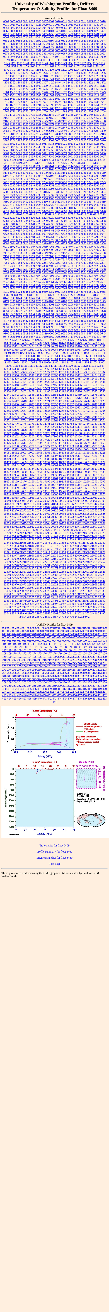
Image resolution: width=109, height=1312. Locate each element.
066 (19, 637)
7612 (38, 278)
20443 (38, 513)
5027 (103, 143)
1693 (32, 105)
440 (100, 692)
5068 (32, 153)
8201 (45, 304)
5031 (25, 146)
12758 (46, 420)
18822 (101, 468)
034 (69, 630)
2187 (96, 121)
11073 (15, 359)
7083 (13, 249)
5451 (19, 208)
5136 (19, 166)
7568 (64, 272)
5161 (32, 169)
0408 (77, 31)
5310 (25, 191)
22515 (101, 568)
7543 (77, 269)
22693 (62, 574)
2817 (38, 134)
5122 (38, 162)
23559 (31, 603)
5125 (57, 162)
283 (54, 669)
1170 (95, 66)
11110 (24, 365)
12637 (70, 404)
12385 (7, 375)
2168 (103, 117)
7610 (25, 278)
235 (24, 663)
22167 (70, 558)
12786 (86, 423)
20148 (101, 504)
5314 (38, 191)
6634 (45, 233)
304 (54, 672)
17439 (78, 439)
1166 (70, 66)
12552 (62, 394)
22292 (54, 565)
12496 (78, 391)
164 (90, 650)
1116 (51, 59)
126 (4, 647)
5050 (32, 150)
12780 (38, 423)
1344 (64, 79)
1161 (38, 66)
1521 (19, 88)
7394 (38, 265)
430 (49, 692)
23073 (46, 590)
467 (24, 698)
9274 (19, 330)
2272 (58, 124)
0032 (64, 24)
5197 (51, 175)
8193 (103, 301)
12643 (15, 407)
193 (24, 656)
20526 (86, 513)
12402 (86, 375)
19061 (78, 475)
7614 (51, 278)
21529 (70, 539)
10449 (78, 343)
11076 (31, 359)
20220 (62, 507)
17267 (31, 436)
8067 (77, 291)
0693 (90, 43)
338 (9, 679)
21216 (85, 529)
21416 (23, 536)
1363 (19, 82)
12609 (54, 397)
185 (90, 653)
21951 (78, 552)
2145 (64, 114)
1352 (13, 82)
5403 (32, 201)
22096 (31, 558)
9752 (8, 339)
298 (24, 672)
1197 (32, 69)
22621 (101, 571)
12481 (15, 391)
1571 (51, 92)
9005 (77, 323)
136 (54, 647)
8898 (58, 323)
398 (100, 685)
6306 (90, 220)
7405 (64, 265)
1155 (102, 63)
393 (74, 685)
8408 (103, 314)
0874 (6, 53)
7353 (96, 262)
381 (14, 685)
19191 (38, 481)
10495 (94, 346)
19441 (38, 487)
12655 (7, 410)
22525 (15, 571)
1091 (7, 59)
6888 (96, 240)
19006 (23, 475)
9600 (51, 333)
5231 (25, 182)
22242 (70, 561)
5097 (103, 156)
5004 (64, 140)
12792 (23, 426)
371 (69, 682)
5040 (83, 146)
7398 (45, 265)
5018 (51, 143)
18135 (70, 452)
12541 (7, 394)
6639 (71, 233)
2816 (32, 134)
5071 (45, 153)
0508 (13, 37)
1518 (103, 85)
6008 (64, 208)
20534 (15, 516)
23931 (94, 610)
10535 (15, 349)
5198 (58, 175)
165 (95, 650)
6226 (32, 217)
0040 (96, 24)
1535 (71, 88)
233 (14, 663)
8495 (58, 320)
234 (19, 663)
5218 (51, 179)
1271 (19, 72)
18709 (70, 465)
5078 (90, 153)
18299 (46, 455)
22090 (15, 558)
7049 (32, 246)
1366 (38, 82)
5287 (32, 188)
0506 (103, 34)
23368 (23, 597)
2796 (77, 130)
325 (49, 676)
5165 (58, 169)
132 (34, 647)
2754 (83, 127)
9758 (34, 339)
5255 (71, 185)
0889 (77, 53)
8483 (32, 320)
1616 (77, 95)
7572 (77, 272)
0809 (13, 47)
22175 (85, 558)
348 (59, 679)
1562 (96, 88)
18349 (7, 459)
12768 (70, 420)
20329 (62, 510)
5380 (13, 198)
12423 (15, 381)
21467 (78, 536)
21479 (94, 536)
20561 (46, 516)
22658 (31, 574)
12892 (7, 433)
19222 (70, 481)
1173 (13, 69)
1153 (89, 63)
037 (85, 630)
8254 (6, 310)
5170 (90, 169)
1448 (64, 82)
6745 (12, 236)
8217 (38, 307)
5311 (32, 191)
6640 (77, 233)
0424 (19, 34)
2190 (13, 124)
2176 (51, 121)
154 (39, 650)
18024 (46, 449)
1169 (89, 66)
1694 (38, 105)
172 (24, 653)
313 (99, 672)
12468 (38, 388)
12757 (38, 420)
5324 (103, 191)
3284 (103, 137)
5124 (51, 162)
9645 (103, 333)
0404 (51, 31)
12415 (62, 378)
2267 (25, 124)
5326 (13, 195)
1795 (32, 114)
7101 (77, 249)
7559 (38, 272)
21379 (101, 533)
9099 (51, 327)
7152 (64, 253)
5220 (57, 179)
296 (14, 672)
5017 (45, 143)
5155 (96, 166)
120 (79, 643)
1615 (71, 95)
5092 (77, 156)
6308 (103, 220)
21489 (15, 539)
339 (14, 679)
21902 (23, 552)
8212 (6, 307)
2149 (90, 114)
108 (20, 643)
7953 (51, 288)
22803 (46, 581)
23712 (23, 607)
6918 (38, 243)
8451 (51, 317)
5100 (13, 159)
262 (54, 666)
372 (74, 682)
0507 (6, 37)
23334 (86, 594)
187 (100, 653)
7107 (96, 249)
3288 (25, 140)
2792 (58, 130)
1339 (38, 79)
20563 (54, 516)
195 (34, 656)
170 (14, 653)
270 (95, 666)
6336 (57, 224)
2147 (77, 114)
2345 (51, 127)
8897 (51, 323)
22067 (94, 555)
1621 (103, 95)
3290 (38, 140)
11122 (77, 365)
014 (74, 627)
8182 (58, 301)
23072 (38, 590)
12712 (22, 413)
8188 (83, 301)
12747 (78, 417)
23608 (78, 603)
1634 (64, 98)
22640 (7, 574)
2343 (38, 127)
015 (79, 627)
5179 (45, 172)
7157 (96, 253)
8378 (103, 310)
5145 (77, 166)
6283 (19, 220)
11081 (38, 359)
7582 (103, 272)
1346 (77, 79)
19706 (94, 491)
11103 (77, 362)
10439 (46, 343)
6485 (64, 230)
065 (14, 637)
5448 (103, 204)
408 (44, 688)
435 (74, 692)
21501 (38, 539)
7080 (96, 246)
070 (39, 637)
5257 (77, 185)
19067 (7, 478)
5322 (90, 191)
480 (90, 698)
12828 (7, 430)
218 (44, 659)
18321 (78, 455)
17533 (31, 442)
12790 (7, 426)
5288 (38, 188)
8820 (25, 323)
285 (64, 669)
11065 (101, 356)
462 (105, 695)
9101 (58, 327)
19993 (62, 497)
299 (29, 672)
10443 (62, 343)
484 (54, 701)
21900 (15, 552)
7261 (45, 262)
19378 (86, 484)
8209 (90, 304)
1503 (25, 85)
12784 (70, 423)
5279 (90, 185)
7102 (83, 249)
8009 (103, 288)
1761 (58, 108)
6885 (83, 240)
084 (4, 640)
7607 (13, 278)
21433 (38, 536)
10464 (31, 346)
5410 (45, 201)
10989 (94, 349)
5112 (83, 159)
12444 (86, 381)
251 (105, 663)
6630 (19, 233)
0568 (77, 37)
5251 (51, 185)
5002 (51, 140)
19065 (94, 475)
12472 (54, 388)
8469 (83, 317)
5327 (19, 195)
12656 (15, 410)
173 (29, 653)
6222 (6, 217)
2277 (90, 124)
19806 (54, 494)
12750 (101, 417)
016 (84, 627)
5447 (96, 204)
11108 (16, 365)
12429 (46, 381)
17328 (78, 436)
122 (89, 643)
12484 (38, 391)
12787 (94, 423)
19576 (94, 487)
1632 (51, 98)
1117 (57, 59)
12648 (54, 407)
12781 (46, 423)
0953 (103, 53)
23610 (86, 603)
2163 (71, 117)
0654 (51, 43)
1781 (58, 111)
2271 (51, 124)
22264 (7, 565)
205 (85, 656)
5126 (64, 162)
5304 (90, 188)
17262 (15, 436)
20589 (94, 516)
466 (19, 698)
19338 (38, 484)
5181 (58, 172)
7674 (96, 282)
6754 (70, 236)
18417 (78, 459)
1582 (19, 95)
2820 (58, 134)
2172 (25, 121)
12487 (54, 391)
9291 (45, 330)
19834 (62, 494)
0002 (13, 21)
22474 (46, 568)
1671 (13, 101)
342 (29, 679)
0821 (25, 47)
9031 (6, 327)
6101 (13, 214)
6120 (57, 214)
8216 (32, 307)
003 (19, 627)
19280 (85, 481)
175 (39, 653)
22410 (101, 565)
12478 (94, 388)
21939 (62, 552)
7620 (77, 278)
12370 (101, 368)
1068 (32, 56)
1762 (64, 108)
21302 (54, 533)
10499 (7, 349)
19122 (78, 478)
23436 (78, 597)
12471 (46, 388)
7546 (83, 269)
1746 (64, 105)
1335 (13, 79)
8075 (83, 291)
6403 (38, 230)
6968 (103, 243)
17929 (94, 446)
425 (24, 692)
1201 (57, 69)
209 (105, 656)
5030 (19, 146)
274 (9, 669)
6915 (19, 243)
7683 (6, 285)
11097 (31, 362)
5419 (103, 201)
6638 (64, 233)
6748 (32, 236)
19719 (7, 494)
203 (74, 656)
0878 (32, 53)
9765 (72, 339)
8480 (13, 320)
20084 (78, 500)
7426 (103, 265)
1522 (25, 88)
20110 (23, 504)
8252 (96, 307)
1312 (6, 76)
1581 (13, 95)
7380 (13, 265)
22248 (86, 561)
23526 (94, 600)
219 (49, 659)
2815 (25, 134)
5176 (25, 172)
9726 (77, 336)
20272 (23, 510)
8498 (71, 320)
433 (64, 692)
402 (14, 688)
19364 (78, 484)
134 (44, 647)
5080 (103, 153)
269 (90, 666)
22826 (70, 581)
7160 (13, 256)
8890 (38, 323)
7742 (45, 285)
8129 (77, 294)
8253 (103, 307)
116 (59, 643)
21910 (38, 552)
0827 (51, 47)
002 (14, 627)
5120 (25, 162)
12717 (46, 413)
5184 (77, 172)
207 (95, 656)
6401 (32, 230)
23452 (94, 597)
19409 (15, 487)
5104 (39, 159)
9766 (79, 339)
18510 (31, 462)
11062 (85, 356)
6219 (96, 214)
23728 (31, 607)
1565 (13, 92)
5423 (25, 204)
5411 (51, 201)
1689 (13, 105)
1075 (45, 56)
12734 (23, 417)
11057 (70, 356)
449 (39, 695)
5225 (90, 179)
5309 (19, 191)
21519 (54, 539)
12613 (85, 397)
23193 (31, 594)
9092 (25, 327)
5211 (6, 179)
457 (79, 695)
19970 (38, 497)
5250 (45, 185)
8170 (103, 298)
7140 (32, 253)
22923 (54, 584)
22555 (46, 571)
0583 (13, 40)
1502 (19, 85)
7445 (13, 269)
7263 (58, 262)
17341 (94, 436)
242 (59, 663)
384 (29, 685)
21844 (7, 549)
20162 (15, 507)
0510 (25, 37)
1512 (64, 85)
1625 (25, 98)
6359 (38, 227)
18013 (31, 449)
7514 (51, 269)
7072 (64, 246)
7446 (19, 269)
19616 (46, 491)
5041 (90, 146)
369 (59, 682)
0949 (96, 53)
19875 (94, 494)
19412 (23, 487)
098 (74, 640)
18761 (23, 468)
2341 (25, 127)
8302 (51, 310)
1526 (51, 88)
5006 (77, 140)
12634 (46, 404)
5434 (64, 204)
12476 (78, 388)
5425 (38, 204)
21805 (23, 545)
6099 (6, 214)
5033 (38, 146)
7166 (38, 256)
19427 (31, 487)
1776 (25, 111)
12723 (62, 413)
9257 (90, 327)
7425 (96, 265)
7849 (6, 288)
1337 (25, 79)
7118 (6, 253)
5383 (25, 198)
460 (95, 695)
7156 (90, 253)
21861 (38, 549)
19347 (54, 484)
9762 (53, 339)
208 (100, 656)
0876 (19, 53)
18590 (70, 462)
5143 (64, 166)
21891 (7, 552)
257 (29, 666)
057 (79, 634)
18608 (94, 462)
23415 (62, 597)
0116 (25, 31)
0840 (25, 50)
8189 (90, 301)
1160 (32, 66)
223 (69, 659)
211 (9, 659)
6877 (45, 240)
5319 (70, 191)
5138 (32, 166)
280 (39, 669)
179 (59, 653)
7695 (13, 285)
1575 (77, 92)
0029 (45, 24)
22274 (23, 565)
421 (4, 692)
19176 (23, 481)
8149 (38, 298)
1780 (51, 111)
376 (95, 682)
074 (59, 637)
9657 (32, 336)
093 (49, 640)
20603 (23, 520)
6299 (45, 220)
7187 (96, 256)
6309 (6, 224)
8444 (32, 317)
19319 (23, 484)
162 (79, 650)
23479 (23, 600)
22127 (46, 558)
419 (99, 688)
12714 (30, 413)
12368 (86, 368)
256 (24, 666)
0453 (32, 34)
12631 (23, 404)
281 (44, 669)
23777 (70, 607)
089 (29, 640)
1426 (51, 82)
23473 (15, 600)
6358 (32, 227)
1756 (25, 108)
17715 (23, 446)
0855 (71, 50)
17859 (54, 446)
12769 (78, 420)
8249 (90, 307)
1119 (70, 59)
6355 (13, 227)
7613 (45, 278)
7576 (90, 272)
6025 (32, 211)
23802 (94, 607)
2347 (64, 127)
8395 (77, 314)
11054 (54, 356)
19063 (86, 475)
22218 (38, 561)
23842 (23, 610)
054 (64, 634)
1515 (83, 85)
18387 (54, 459)
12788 (101, 423)
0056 (38, 27)
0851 (45, 50)
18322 (86, 455)
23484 (38, 600)
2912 (96, 134)
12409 (23, 378)
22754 (78, 578)
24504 (23, 616)
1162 (45, 66)
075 (64, 637)
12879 (31, 430)
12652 (86, 407)
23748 (46, 607)
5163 (45, 169)
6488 (77, 230)
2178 (58, 121)
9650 (13, 336)
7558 (32, 272)
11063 (93, 356)
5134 (6, 166)
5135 (13, 166)
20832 (78, 523)
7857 (19, 288)
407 (39, 688)
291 (95, 669)
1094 (26, 59)
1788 (103, 111)
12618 (23, 401)
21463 (70, 536)
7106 (90, 249)
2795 (71, 130)
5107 (58, 159)
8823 (32, 323)
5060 (83, 150)
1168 (83, 66)
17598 (78, 442)
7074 (71, 246)
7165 (32, 256)
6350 (90, 224)
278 (29, 669)
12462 (23, 388)
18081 (7, 452)
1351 (6, 82)
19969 (31, 497)
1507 (38, 85)
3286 (13, 140)
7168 (51, 256)
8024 (19, 291)
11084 (54, 359)
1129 (32, 63)
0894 (90, 53)
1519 (6, 88)
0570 (90, 37)
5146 (83, 166)
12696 (62, 410)
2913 (103, 134)
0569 (83, 37)
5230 (19, 182)
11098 (39, 362)
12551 (54, 394)
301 (39, 672)
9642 (96, 333)
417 (89, 688)
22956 (86, 584)
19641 (62, 491)
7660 (45, 282)
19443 (46, 487)
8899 (64, 323)
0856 (77, 50)
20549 (38, 516)
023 (14, 630)
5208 (90, 175)
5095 (96, 156)
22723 (101, 574)
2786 (19, 130)
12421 (7, 381)
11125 (84, 365)
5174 (13, 172)
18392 (62, 459)
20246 (94, 507)
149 (14, 650)
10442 (54, 343)
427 (34, 692)
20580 (86, 516)
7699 (25, 285)
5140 (45, 166)
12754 (23, 420)
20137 (78, 504)
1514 (77, 85)
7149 (45, 253)
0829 (64, 47)
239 (44, 663)
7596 (51, 275)
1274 (38, 72)
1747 (71, 105)
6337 (64, 224)
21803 (15, 545)
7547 (90, 269)
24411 (93, 613)
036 (79, 630)
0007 (45, 21)
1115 (45, 59)
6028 (51, 211)
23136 (101, 590)
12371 (7, 372)
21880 (78, 549)
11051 (38, 356)
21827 (70, 545)
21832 (78, 545)
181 (69, 653)
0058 (51, 27)
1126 (13, 63)
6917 (32, 243)
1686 (96, 101)
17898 (78, 446)
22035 (54, 555)
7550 (103, 269)
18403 (70, 459)
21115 (38, 529)
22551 (31, 571)
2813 (13, 134)
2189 (6, 124)
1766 (90, 108)
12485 (46, 391)
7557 (25, 272)
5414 (70, 201)
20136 (70, 504)
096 (64, 640)
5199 (64, 175)
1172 (6, 69)
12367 (78, 368)
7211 (25, 259)
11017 (7, 356)
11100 (54, 362)
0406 (64, 31)
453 (59, 695)
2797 (83, 130)
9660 (45, 336)
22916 (46, 584)
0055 (32, 27)
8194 (6, 304)
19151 (7, 481)
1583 (25, 95)
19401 (7, 487)
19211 (54, 481)
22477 (54, 568)
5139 (38, 166)
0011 (64, 21)
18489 (23, 462)
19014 (31, 475)
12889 (101, 430)
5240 (83, 182)
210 (4, 659)
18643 (15, 465)
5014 (25, 143)
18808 (70, 468)
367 (49, 682)
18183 (93, 452)
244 (69, 663)
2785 (13, 130)
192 (19, 656)
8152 (51, 298)
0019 (6, 24)
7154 (77, 253)
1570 (45, 92)
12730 (7, 417)
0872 (96, 50)
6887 (90, 240)
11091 (93, 359)
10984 (54, 349)
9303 (90, 330)
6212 (83, 214)
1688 (6, 105)
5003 (58, 140)
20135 (62, 504)
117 (64, 643)
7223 (90, 259)
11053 (46, 356)
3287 (19, 140)
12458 (94, 385)
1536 (77, 88)
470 (39, 698)
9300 (71, 330)
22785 (31, 581)
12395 (46, 375)
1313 (13, 76)
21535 (78, 539)
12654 (101, 407)
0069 (19, 31)
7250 (96, 259)
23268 (46, 594)
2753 (77, 127)
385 (34, 685)
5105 (45, 159)
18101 (46, 452)
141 (79, 647)
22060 (78, 555)
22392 (86, 565)
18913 (78, 471)
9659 (38, 336)
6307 (96, 220)
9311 (12, 333)
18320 (70, 455)
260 (44, 666)
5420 (6, 204)
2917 (25, 137)
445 (19, 695)
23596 (54, 603)
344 (39, 679)
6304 (77, 220)
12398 (62, 375)
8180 (51, 301)
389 (54, 685)
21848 (23, 549)
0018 (103, 21)
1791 (19, 114)
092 (44, 640)
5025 (90, 143)
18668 (38, 465)
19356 (62, 484)
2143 (51, 114)
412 (64, 688)
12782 (54, 423)
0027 (32, 24)
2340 (19, 127)
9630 (64, 333)
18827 (7, 471)
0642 (90, 40)
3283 (96, 137)
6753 (64, 236)
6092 (64, 211)
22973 (23, 587)
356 (100, 679)
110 (30, 643)
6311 (19, 224)
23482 (31, 600)
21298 (46, 533)
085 (9, 640)
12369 (94, 368)
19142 (101, 478)
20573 (70, 516)
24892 (78, 616)
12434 (78, 381)
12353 (7, 368)
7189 (6, 259)
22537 (23, 571)
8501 (83, 320)
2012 (45, 114)
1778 (38, 111)
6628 (6, 233)
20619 (46, 520)
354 (90, 679)
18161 (78, 452)
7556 (19, 272)
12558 (70, 394)
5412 (57, 201)
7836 (90, 285)
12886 (86, 430)
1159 (26, 66)
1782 (64, 111)
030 (49, 630)
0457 (58, 34)
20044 (23, 500)
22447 (31, 568)
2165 (83, 117)
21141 (54, 529)
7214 (45, 259)
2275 (77, 124)
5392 (77, 198)
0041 (103, 24)
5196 (45, 175)
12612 (78, 397)
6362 (58, 227)
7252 (6, 262)
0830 (71, 47)
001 (9, 627)
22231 (54, 561)
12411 (38, 378)
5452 (25, 208)
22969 (101, 584)
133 (39, 647)
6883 (71, 240)
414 (74, 688)
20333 (70, 510)
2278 (96, 124)
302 (44, 672)
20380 (31, 513)
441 (105, 692)
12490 (62, 391)
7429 (6, 269)
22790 (38, 581)
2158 (45, 117)
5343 (77, 195)
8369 (77, 310)
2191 (19, 124)
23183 (15, 594)
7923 (38, 288)
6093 (71, 211)
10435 (23, 343)
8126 (64, 294)
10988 (86, 349)
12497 (86, 391)
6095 (83, 211)
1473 (6, 85)
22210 (23, 561)
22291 (46, 565)
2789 (38, 130)
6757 (90, 236)
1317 (38, 76)
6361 (51, 227)
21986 (31, 555)
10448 (70, 343)
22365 (70, 565)
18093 (23, 452)
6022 (13, 211)
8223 (51, 307)
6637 (58, 233)
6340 (83, 224)
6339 (77, 224)
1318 (45, 76)
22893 (31, 584)
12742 (54, 417)
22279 (38, 565)
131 (29, 647)
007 (39, 627)
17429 (62, 439)
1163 (51, 66)
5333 (58, 195)
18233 (7, 455)
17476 (7, 442)
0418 (83, 31)
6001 (45, 208)
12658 (31, 410)
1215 (89, 69)
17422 (46, 439)
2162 (64, 117)
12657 (23, 410)
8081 (90, 291)
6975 (19, 246)
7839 (96, 285)
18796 (62, 468)
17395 (31, 439)
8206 (71, 304)
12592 (101, 394)
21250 (93, 529)
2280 (6, 127)
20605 (31, 520)
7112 (103, 249)
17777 (46, 446)
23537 (7, 603)
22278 (31, 565)
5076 (77, 153)
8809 (19, 323)
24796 (70, 616)
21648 (7, 542)
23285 (62, 594)
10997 (46, 352)
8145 (25, 298)
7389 (32, 265)
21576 (101, 539)
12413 (54, 378)
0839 (19, 50)
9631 (70, 333)
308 (74, 672)
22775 (23, 581)
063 (4, 637)
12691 (54, 410)
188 (105, 653)
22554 (38, 571)
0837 (13, 50)
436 (79, 692)
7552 (6, 272)
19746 (31, 494)
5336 (71, 195)
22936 (70, 584)
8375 (96, 310)
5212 (12, 179)
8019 (13, 291)
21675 (46, 542)
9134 (71, 327)
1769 (6, 111)
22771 (15, 581)
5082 (13, 156)
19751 (38, 494)
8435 (19, 317)
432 (59, 692)
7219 (64, 259)
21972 (101, 552)
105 (5, 643)
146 (105, 647)
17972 (15, 449)
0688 (58, 43)
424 (19, 692)
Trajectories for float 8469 (55, 845)
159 (64, 650)
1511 (57, 85)
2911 (90, 134)
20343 (86, 510)
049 (39, 634)
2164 (77, 117)
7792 (64, 285)
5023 (77, 143)
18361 (15, 459)
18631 (7, 465)
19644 (70, 491)
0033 (71, 24)
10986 (70, 349)
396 (90, 685)
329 (69, 676)
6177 (70, 214)
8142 (6, 298)
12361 (31, 368)
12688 (46, 410)
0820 (19, 47)
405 (29, 688)
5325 (6, 195)
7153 (70, 253)
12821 (54, 426)
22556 (54, 571)
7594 (38, 275)
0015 (90, 21)
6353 (103, 224)
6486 (71, 230)
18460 (101, 459)
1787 (96, 111)
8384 (32, 314)
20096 (94, 500)
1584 (32, 95)
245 (74, 663)
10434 (15, 343)
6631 (25, 233)
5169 (83, 169)
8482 (25, 320)
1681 (64, 101)
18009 (23, 449)
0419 (90, 31)
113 (44, 643)
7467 (32, 269)
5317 (57, 191)
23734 (38, 607)
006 (34, 627)
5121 (32, 162)
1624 (19, 98)
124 (99, 643)
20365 (15, 513)
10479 (54, 346)
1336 (19, 79)
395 (85, 685)
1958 (38, 114)
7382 (19, 265)
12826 (94, 426)
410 (54, 688)
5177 (32, 172)
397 (95, 685)
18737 (94, 465)
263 (59, 666)
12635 (54, 404)
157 (54, 650)
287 (74, 669)
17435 (70, 439)
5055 (58, 150)
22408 (94, 565)
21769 (94, 542)
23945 (15, 613)
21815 (46, 545)
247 (85, 663)
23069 (23, 590)
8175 (25, 301)
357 (105, 679)
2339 (13, 127)
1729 (58, 105)
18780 (46, 468)
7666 (71, 282)
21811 (38, 545)
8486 (45, 320)
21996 (38, 555)
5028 (6, 146)
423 (14, 692)
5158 (13, 169)
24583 (46, 616)
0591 (32, 40)
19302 (7, 484)
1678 (51, 101)
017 (89, 627)
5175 (19, 172)
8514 (103, 320)
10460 (7, 346)
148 (9, 650)
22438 (7, 568)
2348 (71, 127)
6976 (25, 246)
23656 (101, 603)
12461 (15, 388)
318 (14, 676)
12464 (31, 388)
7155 (83, 253)
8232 (64, 307)
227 (89, 659)
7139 (25, 253)
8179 (45, 301)
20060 (54, 500)
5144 (71, 166)
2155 (25, 117)
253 (9, 666)
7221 (77, 259)
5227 (103, 179)
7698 (19, 285)
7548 (96, 269)
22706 (78, 574)
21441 (54, 536)
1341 (51, 79)
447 (29, 695)
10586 (23, 349)
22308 (62, 565)
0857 (83, 50)
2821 (64, 134)
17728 (31, 446)
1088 (90, 56)
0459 (71, 34)
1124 (102, 59)
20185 (38, 507)
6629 (13, 233)
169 (9, 653)
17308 (54, 436)
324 (44, 676)
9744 (90, 336)
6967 (96, 243)
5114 (96, 159)
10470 (38, 346)
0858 (90, 50)
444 (14, 695)
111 (35, 643)
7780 (51, 285)
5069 (38, 153)
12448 (15, 385)
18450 (94, 459)
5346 (90, 195)
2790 (45, 130)
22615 (94, 571)
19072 (15, 478)
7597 (58, 275)
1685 (90, 101)
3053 (32, 137)
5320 (77, 191)
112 (40, 643)
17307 (46, 436)
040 (100, 630)
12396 (54, 375)
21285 (15, 533)
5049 (25, 150)
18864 (54, 471)
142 (85, 647)
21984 (23, 555)
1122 (89, 59)
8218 (45, 307)
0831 (77, 47)
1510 (51, 85)
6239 (58, 217)
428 (39, 692)
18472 (15, 462)
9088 (13, 327)
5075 (71, 153)
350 (69, 679)
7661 (51, 282)
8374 (90, 310)
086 (14, 640)
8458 (58, 317)
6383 (83, 227)
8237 (71, 307)
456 (74, 695)
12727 (85, 413)
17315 (62, 436)
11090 (85, 359)
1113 (33, 59)
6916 (25, 243)
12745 (70, 417)
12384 (101, 372)
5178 (38, 172)
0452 (25, 34)
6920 (51, 243)
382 (19, 685)
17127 (54, 433)
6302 (64, 220)
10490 (78, 346)
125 (104, 643)
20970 (70, 526)
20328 (54, 510)
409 (49, 688)
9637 (90, 333)
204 (79, 656)
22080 (101, 555)
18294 (38, 455)
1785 (83, 111)
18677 (46, 465)
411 (59, 688)
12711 (15, 413)
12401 (78, 375)
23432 (70, 597)
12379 (62, 372)
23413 (54, 597)
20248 (101, 507)
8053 (58, 291)
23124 (94, 590)
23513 (78, 600)
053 (59, 634)
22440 (15, 568)
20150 (7, 507)
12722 (54, 413)
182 (74, 653)
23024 (54, 587)
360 (14, 682)
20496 (70, 513)
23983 (54, 613)
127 (9, 647)
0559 (45, 37)
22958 (94, 584)
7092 (58, 249)
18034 (62, 449)
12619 (31, 401)
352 (79, 679)
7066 (51, 246)
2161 (58, 117)
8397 (83, 314)
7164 (25, 256)
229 (99, 659)
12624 (70, 401)
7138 (19, 253)
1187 (19, 69)
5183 (71, 172)
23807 (101, 607)
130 (24, 647)
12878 (23, 430)
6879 (51, 240)
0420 (96, 31)
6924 (77, 243)
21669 (31, 542)
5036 (58, 146)
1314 (19, 76)
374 (85, 682)
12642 (7, 407)
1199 (44, 69)
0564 (51, 37)
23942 (7, 613)
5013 (19, 143)
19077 (23, 478)
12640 (94, 404)
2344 (45, 127)
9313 (25, 333)
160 (69, 650)
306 (64, 672)
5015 (32, 143)
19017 (38, 475)
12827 (101, 426)
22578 (70, 571)
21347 (78, 533)
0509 (19, 37)
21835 (85, 545)
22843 (94, 581)
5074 (64, 153)
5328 (25, 195)
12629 (7, 404)
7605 (103, 275)
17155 (70, 433)
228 (94, 659)
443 (9, 695)
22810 (62, 581)
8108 (25, 294)
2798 (90, 130)
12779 (31, 423)
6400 (25, 230)
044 (14, 634)
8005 (90, 288)
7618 (64, 278)
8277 (19, 310)
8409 (6, 317)
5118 (12, 162)
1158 (19, 66)
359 (9, 682)
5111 (77, 159)
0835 (103, 47)
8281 (32, 310)
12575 (94, 394)
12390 (31, 375)
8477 (6, 320)
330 (74, 676)
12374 (31, 372)
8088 (13, 294)
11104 (85, 362)
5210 (103, 175)
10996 (39, 352)
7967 (64, 288)
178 (54, 653)
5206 (77, 175)
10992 (15, 352)
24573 (38, 616)
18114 (62, 452)
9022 (103, 323)
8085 (103, 291)
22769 (7, 581)
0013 (77, 21)
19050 (70, 475)
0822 (32, 47)
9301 (77, 330)
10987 (78, 349)
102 (95, 640)
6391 (90, 227)
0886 (58, 53)
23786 (86, 607)
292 (100, 669)
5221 (64, 179)
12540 (101, 391)
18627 (101, 462)
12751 (7, 420)
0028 (38, 24)
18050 (70, 449)
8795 (13, 323)
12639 (86, 404)
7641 (103, 278)
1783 (71, 111)
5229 (13, 182)
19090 (38, 478)
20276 (31, 510)
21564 (94, 539)
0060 (64, 27)
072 (49, 637)
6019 (96, 208)
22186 (101, 558)
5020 (64, 143)
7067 (58, 246)
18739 (101, 465)
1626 (32, 98)
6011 (77, 208)
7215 (51, 259)
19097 (46, 478)
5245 (13, 185)
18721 (78, 465)
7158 (103, 253)
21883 (86, 549)
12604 (15, 397)
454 (64, 695)
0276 (38, 31)
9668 (64, 336)
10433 (7, 343)
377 (100, 682)
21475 (86, 536)
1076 (51, 56)
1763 (71, 108)
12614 (93, 397)
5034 (45, 146)
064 (9, 637)
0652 (45, 43)
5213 (19, 179)
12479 (101, 388)
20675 (23, 523)
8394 (71, 314)
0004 (25, 21)
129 (19, 647)
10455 (86, 343)
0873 (103, 50)
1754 (13, 108)
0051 (6, 27)
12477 (86, 388)
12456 (78, 385)
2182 (83, 121)
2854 (77, 134)
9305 (103, 330)
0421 (103, 31)
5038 (71, 146)
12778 (23, 423)
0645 (6, 43)
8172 (6, 301)
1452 (90, 82)
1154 (95, 63)
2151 (103, 114)
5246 (19, 185)
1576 (83, 92)
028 (39, 630)
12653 (94, 407)
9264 (103, 327)
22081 (7, 558)
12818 (31, 426)
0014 (83, 21)
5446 (90, 204)
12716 (38, 413)
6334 (45, 224)
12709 (7, 413)
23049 (86, 587)
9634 (83, 333)
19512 (78, 487)
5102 (26, 159)
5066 (19, 153)
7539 (71, 269)
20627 (70, 520)
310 (85, 672)
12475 (70, 388)
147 (4, 650)
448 (34, 695)
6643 (96, 233)
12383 (94, 372)
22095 (23, 558)
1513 (70, 85)
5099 (6, 159)
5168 (77, 169)
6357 (25, 227)
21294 (38, 533)
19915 (15, 497)
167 (105, 650)
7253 (13, 262)
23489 (46, 600)
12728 (93, 413)
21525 (62, 539)
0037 (90, 24)
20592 (101, 516)
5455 (38, 208)
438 (90, 692)
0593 (45, 40)
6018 (90, 208)
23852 (38, 610)
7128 (12, 253)
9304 (96, 330)
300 (34, 672)
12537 (94, 391)
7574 (83, 272)
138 (64, 647)
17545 (46, 442)
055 (69, 634)
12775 (7, 423)
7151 (57, 253)
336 (105, 676)
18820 (86, 468)
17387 (23, 439)
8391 (51, 314)
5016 (38, 143)
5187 (90, 172)
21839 (101, 545)
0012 (70, 21)
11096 (23, 362)
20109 (15, 504)
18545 (38, 462)
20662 (15, 523)
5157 (6, 169)
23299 (70, 594)
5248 (32, 185)
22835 (86, 581)
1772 (19, 111)
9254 (77, 327)
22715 (86, 574)
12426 (31, 381)
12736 (31, 417)
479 (85, 698)
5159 (19, 169)
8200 (38, 304)
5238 (71, 182)
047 (29, 634)
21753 (86, 542)
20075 (62, 500)
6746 (19, 236)
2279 (103, 124)
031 (54, 630)
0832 (83, 47)
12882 (54, 430)
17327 (70, 436)
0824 (45, 47)
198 (49, 656)
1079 (71, 56)
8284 (38, 310)
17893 (70, 446)
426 (29, 692)
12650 (70, 407)
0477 (77, 34)
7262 (51, 262)
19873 (86, 494)
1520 (13, 88)
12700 (70, 410)
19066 (101, 475)
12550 (46, 394)
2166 (90, 117)
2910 (83, 134)
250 (100, 663)
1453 (96, 82)
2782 (96, 127)
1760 (51, 108)
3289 (32, 140)
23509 (70, 600)
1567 (25, 92)
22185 (93, 558)
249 (95, 663)
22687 (54, 574)
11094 (16, 362)
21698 (62, 542)
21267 (101, 529)
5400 (13, 201)
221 (59, 659)
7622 (83, 278)
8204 (58, 304)
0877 (25, 53)
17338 (86, 436)
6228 (45, 217)
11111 (31, 365)
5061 (90, 150)
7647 (13, 282)
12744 (62, 417)
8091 (19, 294)
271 (100, 666)
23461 (7, 600)
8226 (58, 307)
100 (85, 640)
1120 (76, 59)
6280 (103, 217)
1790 (13, 114)
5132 (96, 162)
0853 (58, 50)
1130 (38, 63)
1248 (102, 69)
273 (4, 669)
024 (19, 630)
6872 (25, 240)
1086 (77, 56)
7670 (83, 282)
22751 (70, 578)
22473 (38, 568)
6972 (13, 246)
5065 (13, 153)
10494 (86, 346)
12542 (15, 394)
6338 (70, 224)
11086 (70, 359)
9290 (38, 330)
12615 (101, 397)
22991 (46, 587)
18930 (94, 471)
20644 (101, 520)
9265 (6, 330)
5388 (51, 198)
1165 (64, 66)
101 (90, 640)
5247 (25, 185)
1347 (83, 79)
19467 (62, 487)
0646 (13, 43)
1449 (71, 82)
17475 (101, 439)
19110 (62, 478)
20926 (38, 526)
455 (69, 695)
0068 (13, 31)
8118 (38, 294)
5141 (51, 166)
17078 (38, 433)
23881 (78, 610)
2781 (90, 127)
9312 (19, 333)
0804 (96, 43)
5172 (103, 169)
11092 (101, 359)
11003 (70, 352)
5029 (13, 146)
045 (19, 634)
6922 (64, 243)
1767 (96, 108)
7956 (58, 288)
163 (85, 650)
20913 (23, 526)
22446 (23, 568)
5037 (64, 146)
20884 (7, 526)
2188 (103, 121)
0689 (64, 43)
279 (34, 669)
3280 (77, 137)
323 (39, 676)
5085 (32, 156)
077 (74, 637)
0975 (13, 56)
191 (14, 656)
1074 (38, 56)
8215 (25, 307)
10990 (101, 349)
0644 (103, 40)
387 (44, 685)
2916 (19, 137)
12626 (86, 401)
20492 (62, 513)
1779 (45, 111)
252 (4, 666)
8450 (45, 317)
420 (104, 688)
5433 (58, 204)
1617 (83, 95)
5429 (51, 204)
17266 (23, 436)
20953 (54, 526)
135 (49, 647)
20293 (46, 510)
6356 (19, 227)
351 (74, 679)
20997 (101, 526)
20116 (30, 504)
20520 (78, 513)
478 (79, 698)
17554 (62, 442)
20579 (78, 516)
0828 (58, 47)
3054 (38, 137)
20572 (62, 516)
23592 (46, 603)
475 (64, 698)
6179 (77, 214)
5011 (6, 143)
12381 (78, 372)
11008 (86, 352)
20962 (62, 526)
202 (69, 656)
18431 (86, 459)
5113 (90, 159)
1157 (13, 66)
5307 (6, 191)
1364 (25, 82)
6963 (90, 243)
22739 (38, 578)
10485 (62, 346)
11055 (62, 356)
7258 (32, 262)
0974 (6, 56)
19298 (101, 481)
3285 (6, 140)
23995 (62, 613)
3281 (83, 137)
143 (90, 647)
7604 (96, 275)
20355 (101, 510)
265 (69, 666)
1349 (96, 79)
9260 (96, 327)
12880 (38, 430)
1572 (58, 92)
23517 (86, 600)
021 (4, 630)
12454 (62, 385)
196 (39, 656)
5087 (45, 156)
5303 (83, 188)
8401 (90, 314)
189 (4, 656)
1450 (77, 82)
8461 (64, 317)
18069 (101, 449)
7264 (64, 262)
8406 (96, 314)
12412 (46, 378)
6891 (6, 243)
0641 (83, 40)
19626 (54, 491)
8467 (77, 317)
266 (74, 666)
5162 (38, 169)
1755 (19, 108)
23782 (78, 607)
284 (59, 669)
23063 (15, 590)
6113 (32, 214)
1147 (51, 63)
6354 (6, 227)
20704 (46, 523)
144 (95, 647)
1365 (32, 82)
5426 (45, 204)
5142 (58, 166)
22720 (94, 574)
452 (54, 695)
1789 (6, 114)
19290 (93, 481)
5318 (64, 191)
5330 (38, 195)
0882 (51, 53)
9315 (32, 333)
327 (59, 676)
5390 (64, 198)
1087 (83, 56)
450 (44, 695)
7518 (58, 269)
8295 (45, 310)
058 (85, 634)
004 (24, 627)
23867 (62, 610)
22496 (78, 568)
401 (9, 688)
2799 (96, 130)
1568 (32, 92)
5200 (71, 175)
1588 (58, 95)
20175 (31, 507)
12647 (46, 407)
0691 (77, 43)
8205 (64, 304)
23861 (54, 610)
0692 (83, 43)
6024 (25, 211)
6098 (103, 211)
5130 (83, 162)
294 (4, 672)
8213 (13, 307)
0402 (45, 31)
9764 (66, 339)
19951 (23, 497)
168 (4, 653)
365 (39, 682)
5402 (25, 201)
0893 (83, 53)
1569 (38, 92)
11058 (77, 356)
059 (90, 634)
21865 (46, 549)
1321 (58, 76)
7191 (19, 259)
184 (85, 653)
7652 (32, 282)
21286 (23, 533)
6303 (71, 220)
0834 (96, 47)
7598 (64, 275)
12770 (86, 420)
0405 (57, 31)
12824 (78, 426)
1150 (70, 63)
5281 (103, 185)
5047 (13, 150)
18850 (23, 471)
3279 (71, 137)
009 (49, 627)
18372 (31, 459)
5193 (25, 175)
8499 (77, 320)
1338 (32, 79)
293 (105, 669)
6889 (103, 240)
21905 (31, 552)
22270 (15, 565)
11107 (8, 365)
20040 (7, 500)
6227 (38, 217)
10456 (94, 343)
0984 (19, 56)
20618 (38, 520)
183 (79, 653)
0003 (19, 21)
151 (24, 650)
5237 (64, 182)
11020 (31, 356)
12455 (70, 385)
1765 (83, 108)
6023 (19, 211)
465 (14, 698)
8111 (32, 294)
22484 (62, 568)
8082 (96, 291)
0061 (71, 27)
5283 (13, 188)
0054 (25, 27)
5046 (6, 150)
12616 (7, 401)
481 (95, 698)
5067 (25, 153)
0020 (13, 24)
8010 (6, 291)
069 (34, 637)
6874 (38, 240)
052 (54, 634)
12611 (70, 397)
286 (69, 669)
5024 (83, 143)
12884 (70, 430)
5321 (83, 191)
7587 (19, 275)
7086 (32, 249)
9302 (83, 330)
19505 (70, 487)
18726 (86, 465)
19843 (70, 494)
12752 (15, 420)
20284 (38, 510)
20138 (85, 504)
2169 (6, 121)
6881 (58, 240)
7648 (19, 282)
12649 (62, 407)
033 (64, 630)
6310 (13, 224)
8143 (13, 298)
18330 (94, 455)
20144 (93, 504)
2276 (83, 124)
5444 (77, 204)
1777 (32, 111)
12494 (70, 391)
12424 (23, 381)
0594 (51, 40)
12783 (62, 423)
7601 (83, 275)
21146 (69, 529)
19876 (101, 494)
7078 (83, 246)
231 (4, 663)
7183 (71, 256)
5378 (6, 198)
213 (19, 659)
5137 (25, 166)
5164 (51, 169)
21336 (70, 533)
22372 (78, 565)
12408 (15, 378)
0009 (51, 21)
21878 (70, 549)
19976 (46, 497)
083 (105, 637)
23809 (15, 610)
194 (29, 656)
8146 (32, 298)
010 (54, 627)
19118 (70, 478)
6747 (25, 236)
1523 (32, 88)
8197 (19, 304)
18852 (31, 471)
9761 (47, 339)
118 (69, 643)
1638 (83, 98)
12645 (31, 407)
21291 (31, 533)
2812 (6, 134)
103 (100, 640)
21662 (15, 542)
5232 (32, 182)
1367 (45, 82)
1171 (102, 66)
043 (9, 634)
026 (29, 630)
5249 (38, 185)
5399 (6, 201)
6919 (45, 243)
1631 (45, 98)
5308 (13, 191)
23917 (86, 610)
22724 (7, 578)
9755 (21, 339)
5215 (32, 179)
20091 (86, 500)
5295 (45, 188)
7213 (38, 259)
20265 (7, 510)
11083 (46, 359)
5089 (58, 156)
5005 (71, 140)
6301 (58, 220)
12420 (101, 378)
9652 (19, 336)
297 (19, 672)
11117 (54, 365)
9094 (32, 327)
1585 (38, 95)
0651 (38, 43)
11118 (61, 365)
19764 (46, 494)
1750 (90, 105)
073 (54, 637)
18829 (15, 471)
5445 (83, 204)
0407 (70, 31)
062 (105, 634)
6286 (38, 220)
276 (19, 669)
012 (64, 627)
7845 (103, 285)
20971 (78, 526)
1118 (64, 59)
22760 (101, 578)
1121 (83, 59)
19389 (94, 484)
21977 (15, 555)
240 (49, 663)
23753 (62, 607)
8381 (13, 314)
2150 (96, 114)
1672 (19, 101)
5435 (71, 204)
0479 (90, 34)
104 (105, 640)
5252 (58, 185)
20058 (46, 500)
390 (59, 685)
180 (64, 653)
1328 (96, 76)
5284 (19, 188)
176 (44, 653)
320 (24, 676)
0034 (77, 24)
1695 (45, 105)
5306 (103, 188)
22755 (86, 578)
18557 (54, 462)
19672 (78, 491)
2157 (38, 117)
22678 (46, 574)
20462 (46, 513)
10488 (70, 346)
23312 (78, 594)
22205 (15, 561)
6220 (102, 214)
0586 (19, 40)
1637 (77, 98)
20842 (94, 523)
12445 (94, 381)
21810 (31, 545)
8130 (83, 294)
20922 (31, 526)
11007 (78, 352)
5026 (96, 143)
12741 (46, 417)
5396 (90, 198)
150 (19, 650)
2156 (32, 117)
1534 (64, 88)
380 (9, 685)
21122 (46, 529)
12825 (86, 426)
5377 (103, 195)
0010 (58, 21)
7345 (77, 262)
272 (105, 666)
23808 (7, 610)
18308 (62, 455)
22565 (62, 571)
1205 (83, 69)
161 (74, 650)
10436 (31, 343)
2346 (58, 127)
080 (90, 637)
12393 (38, 375)
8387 (38, 314)
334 (95, 676)
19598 (15, 491)
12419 (93, 378)
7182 (64, 256)
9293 (51, 330)
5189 (103, 172)
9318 (38, 333)
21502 (46, 539)
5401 (19, 201)
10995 (31, 352)
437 (85, 692)
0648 (19, 43)
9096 (45, 327)
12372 (15, 372)
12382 (86, 372)
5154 (90, 166)
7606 (6, 278)
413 (69, 688)
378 (105, 682)
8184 (71, 301)
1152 (83, 63)
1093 (20, 59)
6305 (83, 220)
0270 (32, 31)
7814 (77, 285)
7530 (64, 269)
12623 (62, 401)
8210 (96, 304)
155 (44, 650)
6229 (51, 217)
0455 (45, 34)
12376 (38, 372)
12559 (78, 394)
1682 (71, 101)
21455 (62, 536)
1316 (32, 76)
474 (59, 698)
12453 (54, 385)
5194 (32, 175)
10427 (92, 339)
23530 (101, 600)
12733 (15, 417)
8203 (51, 304)
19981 (54, 497)
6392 (96, 227)
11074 (23, 359)
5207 (83, 175)
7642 (6, 282)
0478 (83, 34)
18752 (7, 468)
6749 (38, 236)
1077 (58, 56)
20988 (86, 526)
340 (19, 679)
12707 (94, 410)
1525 (45, 88)
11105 (93, 362)
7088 (38, 249)
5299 (58, 188)
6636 (51, 233)
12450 (31, 385)
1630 (38, 98)
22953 (78, 584)
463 (4, 698)
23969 (46, 613)
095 (59, 640)
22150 (54, 558)
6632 (32, 233)
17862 (62, 446)
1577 (90, 92)
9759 (40, 339)
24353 (86, 613)
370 (64, 682)
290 (90, 669)
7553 (13, 272)
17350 (101, 436)
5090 (64, 156)
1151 (76, 63)
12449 (23, 385)
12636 (62, 404)
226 (84, 659)
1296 (103, 72)
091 (39, 640)
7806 (71, 285)
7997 (83, 288)
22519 (7, 571)
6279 (96, 217)
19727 (15, 494)
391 (64, 685)
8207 (77, 304)
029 (44, 630)
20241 (86, 507)
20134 (54, 504)
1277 (58, 72)
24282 (78, 613)
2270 (45, 124)
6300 (51, 220)
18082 (15, 452)
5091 (71, 156)
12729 (101, 413)
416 (84, 688)
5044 (96, 146)
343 (34, 679)
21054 (15, 529)
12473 (62, 388)
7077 (77, 246)
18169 (85, 452)
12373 (23, 372)
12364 (54, 368)
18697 (62, 465)
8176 (32, 301)
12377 (46, 372)
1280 (77, 72)
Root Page (54, 863)
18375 (38, 459)
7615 (57, 278)
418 (94, 688)
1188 (25, 69)
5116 (6, 162)
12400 (70, 375)
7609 (19, 278)
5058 (77, 150)
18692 (54, 465)
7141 (38, 253)
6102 (19, 214)
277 (24, 669)
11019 (23, 356)
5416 (83, 201)
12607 (38, 397)
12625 (78, 401)
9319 (45, 333)
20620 (54, 520)
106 (10, 643)
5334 (64, 195)
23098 (70, 590)
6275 (71, 217)
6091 (58, 211)
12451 (38, 385)
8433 (13, 317)
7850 (13, 288)
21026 (7, 529)
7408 (71, 265)
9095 (38, 327)
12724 (70, 413)
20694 (31, 523)
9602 (57, 333)
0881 (45, 53)
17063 (23, 433)
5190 (6, 175)
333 (90, 676)
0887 (64, 53)
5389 (58, 198)
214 (24, 659)
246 (79, 663)
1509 (45, 85)
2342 (32, 127)
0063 (83, 27)
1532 (58, 88)
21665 (23, 542)
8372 (83, 310)
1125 (7, 63)
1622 (6, 98)
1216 (96, 69)
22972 (15, 587)
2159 (51, 117)
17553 (54, 442)
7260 (38, 262)
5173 (6, 172)
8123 (51, 294)
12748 (86, 417)
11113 (46, 365)
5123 (45, 162)
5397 (96, 198)
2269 (38, 124)
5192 (19, 175)
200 (59, 656)
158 (59, 650)
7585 (6, 275)
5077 (83, 153)
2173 (32, 121)
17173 (86, 433)
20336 (78, 510)
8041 (38, 291)
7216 (57, 259)
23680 (7, 607)
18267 (23, 455)
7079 (90, 246)
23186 (23, 594)
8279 (25, 310)
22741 (46, 578)
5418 (96, 201)
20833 (86, 523)
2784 (6, 130)
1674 (32, 101)
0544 (38, 37)
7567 (58, 272)
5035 (51, 146)
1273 (32, 72)
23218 (38, 594)
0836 (6, 50)
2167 (96, 117)
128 (14, 647)
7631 (90, 278)
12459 (101, 385)
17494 (15, 442)
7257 (25, 262)
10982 (38, 349)
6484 (58, 230)
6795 (13, 240)
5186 (83, 172)
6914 (13, 243)
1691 (19, 105)
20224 (70, 507)
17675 (7, 446)
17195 (101, 433)
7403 (58, 265)
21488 (7, 539)
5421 (13, 204)
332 (85, 676)
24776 (62, 616)
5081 (6, 156)
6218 (90, 214)
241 (54, 663)
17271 (38, 436)
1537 (83, 88)
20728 (62, 523)
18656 (31, 465)
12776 (15, 423)
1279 (71, 72)
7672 (90, 282)
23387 (31, 597)
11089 (77, 359)
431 (54, 692)
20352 (94, 510)
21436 (46, 536)
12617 (15, 401)
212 (14, 659)
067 (24, 637)
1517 (96, 85)
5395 (83, 198)
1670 (6, 101)
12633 (38, 404)
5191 (13, 175)
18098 (38, 452)
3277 (58, 137)
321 (29, 676)
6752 (57, 236)
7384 (25, 265)
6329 (38, 224)
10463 (23, 346)
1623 (13, 98)
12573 (86, 394)
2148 (83, 114)
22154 (62, 558)
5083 (19, 156)
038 (90, 630)
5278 (83, 185)
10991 (7, 352)
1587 (51, 95)
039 (95, 630)
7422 (90, 265)
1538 (90, 88)
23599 (70, 603)
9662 (51, 336)
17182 (94, 433)
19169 (15, 481)
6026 (38, 211)
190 (9, 656)
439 (95, 692)
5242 (96, 182)
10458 (101, 343)
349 (64, 679)
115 (54, 643)
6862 (19, 240)
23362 (15, 597)
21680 (54, 542)
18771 (38, 468)
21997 (46, 555)
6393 (103, 227)
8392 (58, 314)
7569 (71, 272)
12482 (23, 391)
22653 (23, 574)
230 (104, 659)
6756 (83, 236)
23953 (31, 613)
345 (44, 679)
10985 (62, 349)
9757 (27, 339)
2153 (13, 117)
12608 (46, 397)
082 (100, 637)
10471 (46, 346)
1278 (64, 72)
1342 (58, 79)
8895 (45, 323)
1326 (83, 76)
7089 (45, 249)
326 (54, 676)
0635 (71, 40)
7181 (58, 256)
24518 (31, 616)
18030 (54, 449)
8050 (45, 291)
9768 (85, 339)
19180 (31, 481)
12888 (94, 430)
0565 (57, 37)
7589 (25, 275)
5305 (96, 188)
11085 (62, 359)
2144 (58, 114)
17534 (38, 442)
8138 (96, 294)
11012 (93, 352)
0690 (71, 43)
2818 (45, 134)
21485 (101, 536)
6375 (64, 227)
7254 (19, 262)
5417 (90, 201)
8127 (70, 294)
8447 (38, 317)
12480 (7, 391)
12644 (23, 407)
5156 (103, 166)
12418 (85, 378)
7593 (32, 275)
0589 (25, 40)
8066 (71, 291)
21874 (62, 549)
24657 (54, 616)
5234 (45, 182)
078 (79, 637)
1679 (58, 101)
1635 (71, 98)
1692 (25, 105)
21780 (101, 542)
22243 (78, 561)
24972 (86, 616)
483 (105, 698)
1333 (103, 76)
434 (69, 692)
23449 (86, 597)
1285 (96, 72)
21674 (38, 542)
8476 (103, 317)
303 (49, 672)
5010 (103, 140)
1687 (103, 101)
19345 (46, 484)
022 (9, 630)
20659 (7, 523)
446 (24, 695)
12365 (62, 368)
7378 (6, 265)
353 (85, 679)
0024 (19, 24)
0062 (77, 27)
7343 (71, 262)
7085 (25, 249)
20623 (62, 520)
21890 (101, 549)
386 (39, 685)
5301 (71, 188)
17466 (94, 439)
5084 (25, 156)
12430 (54, 381)
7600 (77, 275)
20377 (23, 513)
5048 (19, 150)
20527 (94, 513)
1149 (64, 63)
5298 (51, 188)
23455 (101, 597)
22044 (62, 555)
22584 (78, 571)
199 (54, 656)
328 (64, 676)
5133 (103, 162)
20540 (23, 516)
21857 (31, 549)
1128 (26, 63)
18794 (54, 468)
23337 (94, 594)
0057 (45, 27)
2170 (13, 121)
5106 (51, 159)
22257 (101, 561)
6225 (25, 217)
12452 (46, 385)
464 (9, 698)
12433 (70, 381)
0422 (6, 34)
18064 (86, 449)
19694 (86, 491)
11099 (46, 362)
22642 (15, 574)
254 (14, 666)
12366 (70, 368)
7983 (77, 288)
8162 (64, 298)
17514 (23, 442)
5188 (96, 172)
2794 (64, 130)
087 (19, 640)
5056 (64, 150)
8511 (96, 320)
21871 (54, 549)
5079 (96, 153)
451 (49, 695)
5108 (64, 159)
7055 (38, 246)
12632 (31, 404)
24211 (70, 613)
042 (4, 634)
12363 (46, 368)
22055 (70, 555)
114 (49, 643)
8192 (96, 301)
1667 (90, 98)
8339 (64, 310)
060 (95, 634)
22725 (15, 578)
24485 (101, 613)
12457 (86, 385)
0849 (38, 50)
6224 (19, 217)
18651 (23, 465)
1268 (6, 72)
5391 (71, 198)
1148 (57, 63)
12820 (46, 426)
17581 (70, 442)
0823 (38, 47)
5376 (96, 195)
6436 (45, 230)
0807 (6, 47)
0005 (32, 21)
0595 (58, 40)
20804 (70, 523)
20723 (54, 523)
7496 (45, 269)
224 (74, 659)
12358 (15, 368)
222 (64, 659)
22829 (78, 581)
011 (59, 627)
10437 (38, 343)
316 (4, 676)
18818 (78, 468)
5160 (25, 169)
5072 (51, 153)
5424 (32, 204)
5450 (13, 208)
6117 (45, 214)
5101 (19, 159)
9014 (83, 323)
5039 (77, 146)
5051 (38, 150)
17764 (38, 446)
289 (85, 669)
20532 (7, 516)
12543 (23, 394)
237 (34, 663)
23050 (94, 587)
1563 (103, 88)
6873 (32, 240)
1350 (103, 79)
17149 (62, 433)
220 (54, 659)
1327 (90, 76)
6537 (90, 230)
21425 (31, 536)
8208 (83, 304)
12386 (15, 375)
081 (95, 637)
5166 (64, 169)
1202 (64, 69)
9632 (77, 333)
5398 (103, 198)
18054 (78, 449)
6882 (64, 240)
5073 (58, 153)
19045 (62, 475)
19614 (38, 491)
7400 (51, 265)
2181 (77, 121)
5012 (12, 143)
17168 (78, 433)
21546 (86, 539)
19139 (93, 478)
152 (29, 650)
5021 (70, 143)
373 (79, 682)
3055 (45, 137)
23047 (78, 587)
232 (9, 663)
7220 (70, 259)
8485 (38, 320)
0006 (38, 21)
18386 (46, 459)
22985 (38, 587)
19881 (7, 497)
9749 (96, 336)
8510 (90, 320)
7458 (25, 269)
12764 (54, 420)
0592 (38, 40)
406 (34, 688)
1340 (45, 79)
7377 (103, 262)
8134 (90, 294)
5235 (51, 182)
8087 (6, 294)
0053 (19, 27)
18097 (31, 452)
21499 (31, 539)
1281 (83, 72)
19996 (70, 497)
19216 (62, 481)
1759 (45, 108)
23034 (70, 587)
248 (90, 663)
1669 (103, 98)
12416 (70, 378)
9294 (58, 330)
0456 (51, 34)
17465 (86, 439)
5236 (58, 182)
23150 (7, 594)
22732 (31, 578)
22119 (38, 558)
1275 (45, 72)
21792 (7, 545)
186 (95, 653)
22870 (15, 584)
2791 (51, 130)
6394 (6, 230)
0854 (64, 50)
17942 (101, 446)
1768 (103, 108)
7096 (71, 249)
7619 (70, 278)
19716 (101, 491)
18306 (54, 455)
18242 (15, 455)
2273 (64, 124)
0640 (77, 40)
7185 (83, 256)
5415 (77, 201)
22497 (86, 568)
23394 (38, 597)
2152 (6, 117)
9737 (83, 336)
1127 (19, 63)
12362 (38, 368)
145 (100, 647)
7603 (90, 275)
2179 (64, 121)
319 (19, 676)
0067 (6, 31)
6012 (83, 208)
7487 (38, 269)
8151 (45, 298)
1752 (103, 105)
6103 (26, 214)
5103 (32, 159)
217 (39, 659)
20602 (15, 520)
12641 (101, 404)
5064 (6, 153)
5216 (38, 179)
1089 (96, 56)
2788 (32, 130)
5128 (77, 162)
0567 (70, 37)
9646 (6, 336)
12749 (94, 417)
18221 (101, 452)
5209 (96, 175)
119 (74, 643)
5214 (25, 179)
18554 (46, 462)
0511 (32, 37)
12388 (23, 375)
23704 (15, 607)
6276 (77, 217)
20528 (101, 513)
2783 (103, 127)
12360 (23, 368)
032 (59, 630)
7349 (83, 262)
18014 (38, 449)
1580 (6, 95)
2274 (71, 124)
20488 (54, 513)
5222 (70, 179)
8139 (103, 294)
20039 (101, 497)
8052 (51, 291)
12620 (38, 401)
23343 (101, 594)
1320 (51, 76)
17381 (15, 439)
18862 (46, 471)
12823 (70, 426)
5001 (45, 140)
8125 (57, 294)
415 (79, 688)
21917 (46, 552)
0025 (25, 24)
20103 (101, 500)
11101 (62, 362)
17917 (86, 446)
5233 (38, 182)
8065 (64, 291)
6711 (6, 236)
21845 (15, 549)
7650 (25, 282)
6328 (32, 224)
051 (49, 634)
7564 (51, 272)
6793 (103, 236)
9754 (14, 339)
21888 (94, 549)
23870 (70, 610)
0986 (25, 56)
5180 (51, 172)
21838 (93, 545)
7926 (45, 288)
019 (99, 627)
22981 (31, 587)
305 (59, 672)
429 (44, 692)
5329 (32, 195)
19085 (31, 478)
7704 (38, 285)
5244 (6, 185)
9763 (59, 339)
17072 (31, 433)
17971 (7, 449)
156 (49, 650)
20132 (46, 504)
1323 (71, 76)
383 (24, 685)
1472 (103, 82)
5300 (64, 188)
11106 (100, 362)
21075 (23, 529)
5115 (102, 159)
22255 (94, 561)
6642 (90, 233)
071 (44, 637)
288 (79, 669)
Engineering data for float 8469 (54, 857)
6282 (13, 220)
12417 (78, 378)
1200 (51, 69)
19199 (46, 481)
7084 (19, 249)
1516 (90, 85)
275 (14, 669)
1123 (95, 59)
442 (4, 695)
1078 (64, 56)
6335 (51, 224)
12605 (23, 397)
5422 (19, 204)
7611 (32, 278)
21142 (62, 529)
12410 (31, 378)
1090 (103, 56)
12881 (46, 430)
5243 (103, 182)
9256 (83, 327)
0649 (25, 43)
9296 (64, 330)
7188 (103, 256)
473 (54, 698)
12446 (101, 381)
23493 (54, 600)
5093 (83, 156)
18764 (31, 468)
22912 (38, 584)
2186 (90, 121)
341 (24, 679)
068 (29, 637)
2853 (71, 134)
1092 (13, 59)
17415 (38, 439)
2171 (19, 121)
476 (69, 698)
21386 (7, 536)
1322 (64, 76)
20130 (38, 504)
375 (90, 682)
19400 (101, 484)
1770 (13, 111)
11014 (101, 352)
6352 (96, 224)
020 (104, 627)
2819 (51, 134)
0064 (90, 27)
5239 (77, 182)
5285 (25, 188)
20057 (38, 500)
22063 (86, 555)
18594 (78, 462)
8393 (64, 314)
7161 (19, 256)
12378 (54, 372)
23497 (62, 600)
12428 (38, 381)
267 (79, 666)
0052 (13, 27)
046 (24, 634)
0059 (58, 27)
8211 (103, 304)
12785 (78, 423)
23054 (101, 587)
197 (44, 656)
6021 (6, 211)
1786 (90, 111)
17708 (15, 446)
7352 (90, 262)
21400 (15, 536)
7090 (51, 249)
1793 (25, 114)
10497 (101, 346)
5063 (103, 150)
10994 (23, 352)
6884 (77, 240)
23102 (78, 590)
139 (69, 647)
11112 (39, 365)
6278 (90, 217)
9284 (32, 330)
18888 (70, 471)
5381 (19, 198)
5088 (51, 156)
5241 (90, 182)
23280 (54, 594)
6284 (25, 220)
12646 (38, 407)
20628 (78, 520)
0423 (13, 34)
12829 (15, 430)
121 (84, 643)
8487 (51, 320)
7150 (51, 253)
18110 (54, 452)
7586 (13, 275)
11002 (62, 352)
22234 (62, 561)
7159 (6, 256)
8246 (83, 307)
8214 (19, 307)
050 (44, 634)
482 (100, 698)
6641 (83, 233)
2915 (13, 137)
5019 (57, 143)
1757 (32, 108)
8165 (83, 298)
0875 (13, 53)
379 (4, 685)
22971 (7, 587)
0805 (103, 43)
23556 (23, 603)
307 (69, 672)
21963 (94, 552)
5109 (71, 159)
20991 (94, 526)
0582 (6, 40)
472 (49, 698)
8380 (6, 314)
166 (100, 650)
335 (100, 676)
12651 (78, 407)
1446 (58, 82)
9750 (103, 336)
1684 (83, 101)
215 (29, 659)
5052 (45, 150)
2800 (103, 130)
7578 (96, 272)
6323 (25, 224)
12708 (101, 410)
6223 (13, 217)
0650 (32, 43)
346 (49, 679)
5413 (64, 201)
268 (85, 666)
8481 (19, 320)
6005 (58, 208)
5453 (32, 208)
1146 (45, 63)
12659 (38, 410)
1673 (25, 101)
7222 (83, 259)
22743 (54, 578)
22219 (46, 561)
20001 (78, 497)
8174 (19, 301)
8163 (71, 298)
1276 (51, 72)
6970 (6, 246)
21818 (54, 545)
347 (54, 679)
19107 (54, 478)
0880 (38, 53)
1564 (6, 92)
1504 (32, 85)
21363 (85, 533)
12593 (7, 397)
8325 (58, 310)
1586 (45, 95)
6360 (45, 227)
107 (15, 643)
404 (24, 688)
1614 (64, 95)
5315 (45, 191)
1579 (103, 92)
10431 (100, 339)
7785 (58, 285)
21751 (78, 542)
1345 (71, 79)
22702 (70, 574)
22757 (94, 578)
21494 (23, 539)
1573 (64, 92)
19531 (86, 487)
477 (74, 698)
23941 (101, 610)
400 (4, 688)
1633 (58, 98)
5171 (96, 169)
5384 (32, 198)
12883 (62, 430)
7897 (32, 288)
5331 (45, 195)
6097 (96, 211)
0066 (103, 27)
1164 (57, 66)
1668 (96, 98)
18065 (94, 449)
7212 (32, 259)
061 (100, 634)
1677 (45, 101)
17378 (7, 439)
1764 (77, 108)
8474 (96, 317)
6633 (38, 233)
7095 (64, 249)
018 (94, 627)
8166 (90, 298)
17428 (54, 439)
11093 (8, 362)
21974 (7, 555)
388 (49, 685)
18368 (23, 459)
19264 (78, 481)
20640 (94, 520)
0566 (64, 37)
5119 (19, 162)
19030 (54, 475)
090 (34, 640)
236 (29, 663)
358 (4, 682)
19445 (54, 487)
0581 (103, 37)
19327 (31, 484)
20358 (7, 513)
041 (105, 630)
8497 (64, 320)
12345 (100, 365)
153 (34, 650)
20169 (23, 507)
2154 (19, 117)
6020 (103, 208)
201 (64, 656)
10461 (15, 346)
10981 (31, 349)
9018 (96, 323)
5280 (96, 185)
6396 (13, 230)
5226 (96, 179)
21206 (77, 529)
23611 (93, 603)
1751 (96, 105)
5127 (70, 162)
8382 (19, 314)
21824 (62, 545)
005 (29, 627)
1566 (19, 92)
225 (79, 659)
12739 (38, 417)
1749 (83, 105)
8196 (13, 304)
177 (49, 653)
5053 (51, 150)
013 (69, 627)
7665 (64, 282)
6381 (71, 227)
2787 (25, 130)
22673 (38, 574)
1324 (77, 76)
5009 (96, 140)
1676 (38, 101)
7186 (90, 256)
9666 (58, 336)
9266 (13, 330)
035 (74, 630)
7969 (71, 288)
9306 (6, 333)
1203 (70, 69)
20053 (31, 500)
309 (79, 672)
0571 (96, 37)
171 (19, 653)
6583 (103, 230)
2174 (38, 121)
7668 (77, 282)
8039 (32, 291)
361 (19, 682)
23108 (86, 590)
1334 (6, 79)
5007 (83, 140)
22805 (54, 581)
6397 (19, 230)
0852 (51, 50)
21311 (62, 533)
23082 (54, 590)
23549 (15, 603)
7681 (103, 282)
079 (85, 637)
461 (100, 695)
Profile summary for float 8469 (54, 851)
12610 (62, 397)
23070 (31, 590)
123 (94, 643)
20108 (7, 504)
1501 (13, 85)
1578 (96, 92)
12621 (46, 401)
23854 (46, 610)
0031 (58, 24)
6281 (6, 220)
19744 (23, 494)
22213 (31, 561)
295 (9, 672)
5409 (38, 201)
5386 (45, 198)
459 (90, 695)
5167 (71, 169)
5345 (83, 195)
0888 (71, 53)
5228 (6, 182)
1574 (71, 92)
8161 (58, 298)
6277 (83, 217)
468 (29, 698)
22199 (7, 561)
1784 (77, 111)
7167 (45, 256)
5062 (96, 150)
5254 (64, 185)
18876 (62, 471)
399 (105, 685)
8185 (77, 301)
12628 (101, 401)
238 (39, 663)
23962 (38, 613)
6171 (64, 214)
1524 (38, 88)
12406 (101, 375)
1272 (25, 72)
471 (44, 698)
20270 (15, 510)
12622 (54, 401)
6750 (45, 236)
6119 (51, 214)
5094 (90, 156)
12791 (15, 426)
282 (49, 669)
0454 (38, 34)
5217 (45, 179)
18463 (7, 462)
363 (29, 682)
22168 (78, 558)
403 (19, 688)
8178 (38, 301)
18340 (101, 455)
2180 (71, 121)
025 (24, 630)
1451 (83, 82)
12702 (86, 410)
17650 (101, 442)
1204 (76, 69)
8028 (25, 291)
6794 (6, 240)
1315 (25, 76)
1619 (96, 95)
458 (85, 695)
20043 (15, 500)
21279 (7, 533)
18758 (15, 468)
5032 (32, 146)
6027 (45, 211)
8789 (6, 323)
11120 (69, 365)
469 (34, 698)
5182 (64, 172)
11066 (7, 359)
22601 (86, 571)
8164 (77, 298)
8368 (71, 310)
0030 (51, 24)
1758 (38, 108)
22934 (62, 584)
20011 (93, 497)
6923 (71, 243)
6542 (96, 230)
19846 (78, 494)
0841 (32, 50)
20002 (86, 497)
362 (24, 682)
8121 (45, 294)
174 (34, 653)
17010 (15, 433)
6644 (103, 233)
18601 (86, 462)
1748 (77, 105)
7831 (83, 285)
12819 (38, 426)
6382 (77, 227)
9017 (90, 323)
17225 (7, 436)
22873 (23, 584)
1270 (13, 72)
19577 (101, 487)
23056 (7, 590)
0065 (96, 27)
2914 (6, 137)
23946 (23, 613)
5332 (51, 195)
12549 (38, 394)
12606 (31, 397)
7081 (103, 246)
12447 (7, 385)
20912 (15, 526)
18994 (15, 475)
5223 (77, 179)
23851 (31, 610)
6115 (38, 214)
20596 (7, 520)
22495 (70, 568)
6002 (51, 208)
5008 (90, 140)
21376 (93, 533)
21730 (70, 542)
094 (54, 640)
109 (25, 643)
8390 (45, 314)
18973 (7, 475)
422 (9, 692)
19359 (70, 484)
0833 (90, 47)
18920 (86, 471)
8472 (90, 317)
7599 (71, 275)
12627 (94, 401)
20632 (86, 520)
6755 (77, 236)
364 (34, 682)
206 (90, 656)
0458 (64, 34)
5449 (6, 208)
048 (34, 634)
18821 (94, 468)
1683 (77, 101)
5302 (77, 188)
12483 (31, 391)
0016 (96, 21)
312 (94, 672)
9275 (25, 330)
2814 (19, 134)
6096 (90, 211)
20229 (78, 507)
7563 (45, 272)
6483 (51, 230)
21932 (54, 552)
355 (95, 679)
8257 (13, 310)
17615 (94, 442)
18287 (31, 455)
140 (74, 647)
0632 (64, 40)
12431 (62, 381)
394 (79, 685)
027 (34, 630)
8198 (25, 304)
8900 (71, 323)
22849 (101, 581)
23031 (62, 587)
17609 (86, 442)
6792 (96, 236)
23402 (46, 597)
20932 (46, 526)
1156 (7, 66)
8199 (32, 304)
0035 (83, 24)
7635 (96, 278)
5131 (90, 162)
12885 (78, 430)
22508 (94, 568)
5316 (51, 191)
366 (44, 682)
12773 (94, 420)
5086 (38, 156)
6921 (58, 243)
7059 (45, 246)
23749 (54, 607)
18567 (62, 462)
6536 (83, 230)
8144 (19, 298)
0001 (6, 21)
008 (44, 627)
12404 (94, 375)
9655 (25, 336)
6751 (51, 236)
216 (34, 659)
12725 (78, 413)
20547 (31, 516)
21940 (70, 552)
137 (59, 647)
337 (4, 679)
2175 (45, 121)
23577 (38, 603)
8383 (25, 314)
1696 (51, 105)
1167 (76, 66)
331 (79, 676)
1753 (6, 108)
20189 (46, 507)
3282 (90, 137)
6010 (71, 208)
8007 (96, 288)
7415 (83, 265)
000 (4, 627)
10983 (46, 349)
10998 (54, 352)
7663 (58, 282)
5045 (103, 146)
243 (64, 663)
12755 (31, 420)
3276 (51, 137)
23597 (62, 603)
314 (104, 672)
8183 (64, 301)
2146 (71, 114)
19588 (7, 491)
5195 (38, 175)
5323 (96, 191)
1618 (90, 95)
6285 (32, 220)
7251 (103, 259)
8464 (71, 317)
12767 (62, 420)
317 (9, 676)
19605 (31, 491)
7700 (32, 285)
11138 (92, 365)
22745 (62, 578)
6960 (83, 243)
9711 (70, 336)
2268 (32, 124)
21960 (86, 552)
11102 (70, 362)
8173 (13, 301)
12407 (7, 378)
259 (39, 666)
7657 (38, 282)
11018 (15, 356)
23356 (7, 597)
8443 (25, 317)
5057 (71, 150)
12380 (70, 372)
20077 (70, 500)
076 (69, 637)
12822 (62, 426)
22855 (7, 584)
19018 (46, 475)
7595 (45, 275)
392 (69, 685)
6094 (77, 211)
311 (90, 672)
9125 (64, 327)
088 (24, 640)
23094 (62, 590)
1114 (39, 59)
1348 (90, 79)
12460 (7, 388)
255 (19, 666)
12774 (101, 420)
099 (79, 640)
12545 (31, 394)
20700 (38, 523)
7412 (77, 265)
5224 (83, 179)
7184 (77, 256)
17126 (46, 433)
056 (74, 634)
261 (49, 666)
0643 (96, 40)
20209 (54, 507)
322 (34, 676)
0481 (96, 34)
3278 (64, 137)
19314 (15, 484)
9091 (19, 327)
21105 (31, 529)
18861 (38, 471)
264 (64, 666)
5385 (38, 198)
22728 (23, 578)
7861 (25, 288)
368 (54, 682)
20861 (101, 523)
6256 (64, 217)
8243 (77, 307)
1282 (90, 72)
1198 (38, 69)
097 (69, 640)
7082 (6, 249)
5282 (6, 188)
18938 (101, 471)
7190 (13, 259)
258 (34, 666)
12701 (78, 410)
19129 (85, 478)
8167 (96, 298)
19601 (23, 491)
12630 (15, 404)
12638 (78, 404)
